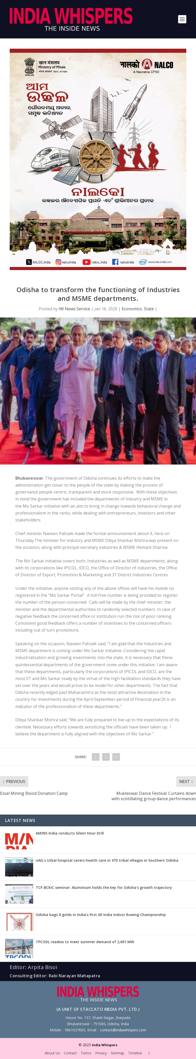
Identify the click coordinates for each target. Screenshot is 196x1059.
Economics (132, 309)
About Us (52, 1053)
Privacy (101, 1053)
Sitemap (117, 1053)
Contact (70, 1053)
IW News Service (74, 309)
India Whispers (104, 1045)
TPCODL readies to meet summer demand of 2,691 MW (85, 941)
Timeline (135, 1053)
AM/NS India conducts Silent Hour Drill (70, 833)
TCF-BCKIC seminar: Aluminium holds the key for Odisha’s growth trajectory (104, 887)
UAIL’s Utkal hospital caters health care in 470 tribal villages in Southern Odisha (107, 860)
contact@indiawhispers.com (123, 1029)
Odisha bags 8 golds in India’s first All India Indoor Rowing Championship (101, 914)
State (149, 309)
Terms (86, 1053)
